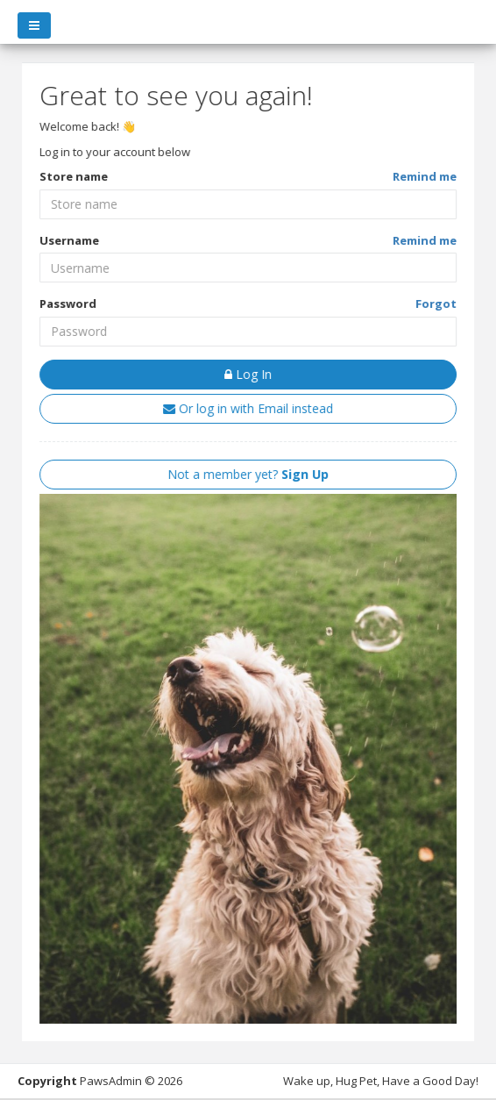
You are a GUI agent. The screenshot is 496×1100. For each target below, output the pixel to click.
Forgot (436, 303)
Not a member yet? (248, 474)
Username (69, 240)
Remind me (425, 176)
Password (67, 303)
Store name (73, 176)
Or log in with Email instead (248, 408)
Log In (248, 374)
